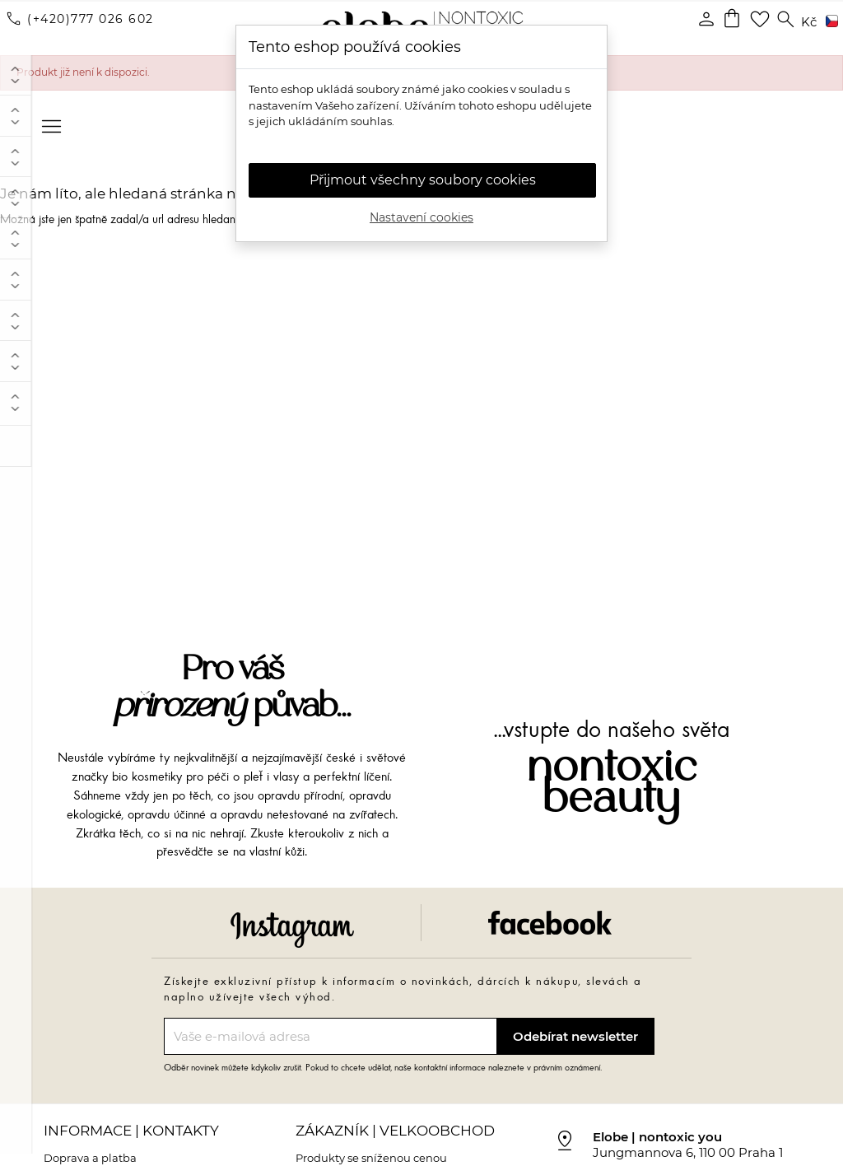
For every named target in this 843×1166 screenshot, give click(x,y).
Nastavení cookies (421, 217)
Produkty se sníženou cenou (371, 1150)
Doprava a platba (90, 1150)
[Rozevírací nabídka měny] (809, 22)
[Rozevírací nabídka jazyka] (829, 22)
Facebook (550, 915)
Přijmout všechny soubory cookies (423, 180)
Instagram (292, 921)
